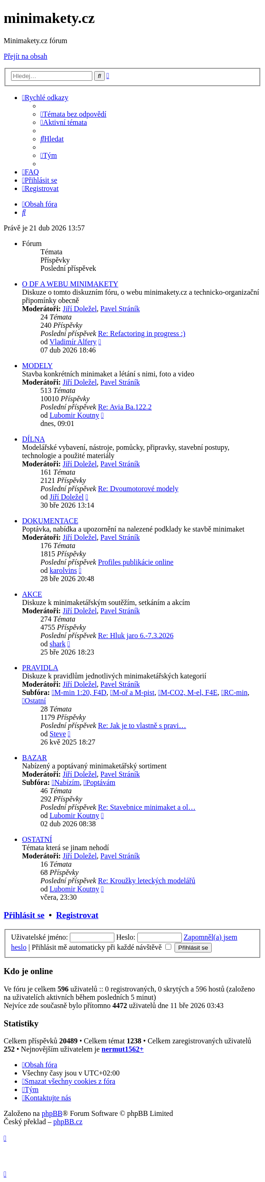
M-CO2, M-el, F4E (187, 692)
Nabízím (65, 782)
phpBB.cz (68, 1122)
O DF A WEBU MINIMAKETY (70, 284)
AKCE (32, 594)
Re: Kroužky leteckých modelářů (146, 881)
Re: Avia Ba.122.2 (125, 407)
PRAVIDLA (40, 668)
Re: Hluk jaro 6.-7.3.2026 (135, 635)
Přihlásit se (24, 915)
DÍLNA (33, 439)
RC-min (234, 692)
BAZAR (34, 758)
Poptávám (99, 782)
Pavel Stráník (120, 309)
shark (58, 644)
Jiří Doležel (79, 309)
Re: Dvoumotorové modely (138, 489)
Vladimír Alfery (73, 342)
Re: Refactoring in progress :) (141, 333)
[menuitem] (73, 114)
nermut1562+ (122, 1049)
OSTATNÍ (37, 839)
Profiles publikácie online (135, 562)
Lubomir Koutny (74, 415)
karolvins (63, 570)
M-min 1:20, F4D (78, 692)
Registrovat (77, 915)
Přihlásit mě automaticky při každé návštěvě (101, 947)
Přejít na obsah (25, 56)
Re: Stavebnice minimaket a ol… (146, 807)
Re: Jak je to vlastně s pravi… (142, 725)
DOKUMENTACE (50, 521)
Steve (58, 734)
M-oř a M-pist (132, 692)
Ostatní (34, 701)
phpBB (52, 1113)
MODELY (37, 366)
